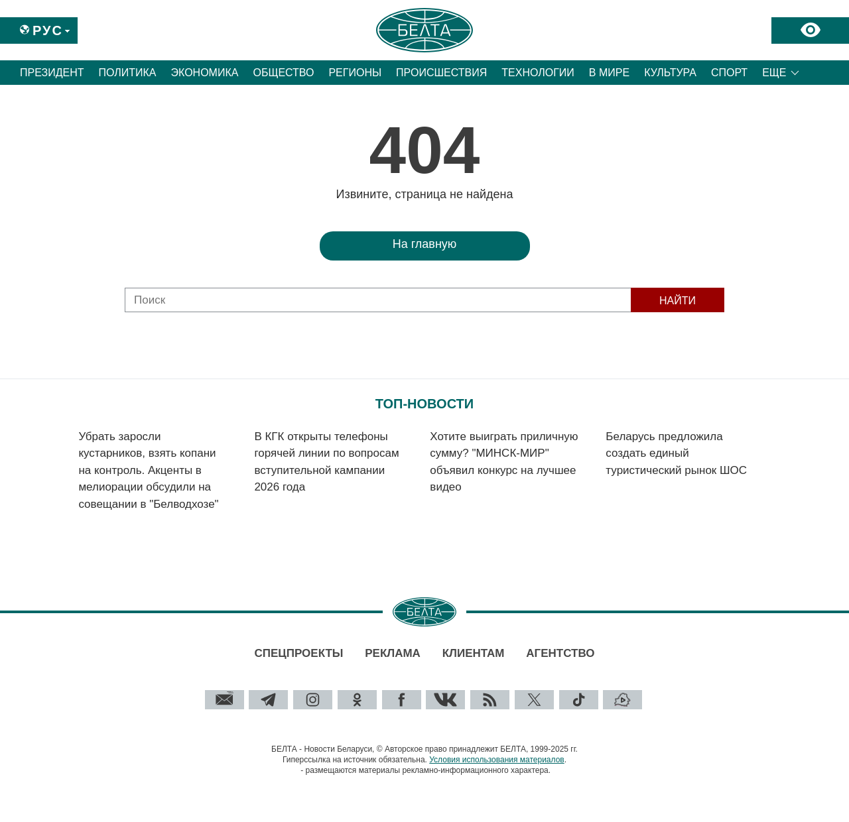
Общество (283, 72)
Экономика (205, 72)
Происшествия (441, 72)
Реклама (393, 653)
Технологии (537, 72)
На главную (425, 244)
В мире (609, 72)
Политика (128, 72)
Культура (670, 72)
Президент (52, 72)
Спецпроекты (298, 653)
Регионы (354, 72)
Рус (48, 30)
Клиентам (473, 653)
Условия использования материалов (496, 759)
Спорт (729, 72)
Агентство (560, 653)
